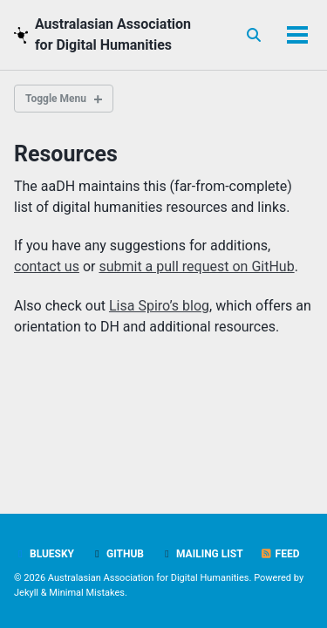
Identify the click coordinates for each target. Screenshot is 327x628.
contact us (46, 266)
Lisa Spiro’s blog (159, 305)
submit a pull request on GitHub (196, 266)
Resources (66, 154)
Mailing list (201, 554)
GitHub (117, 554)
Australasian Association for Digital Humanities (113, 34)
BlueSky (44, 554)
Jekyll (26, 592)
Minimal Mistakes (87, 592)
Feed (280, 554)
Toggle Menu (55, 98)
